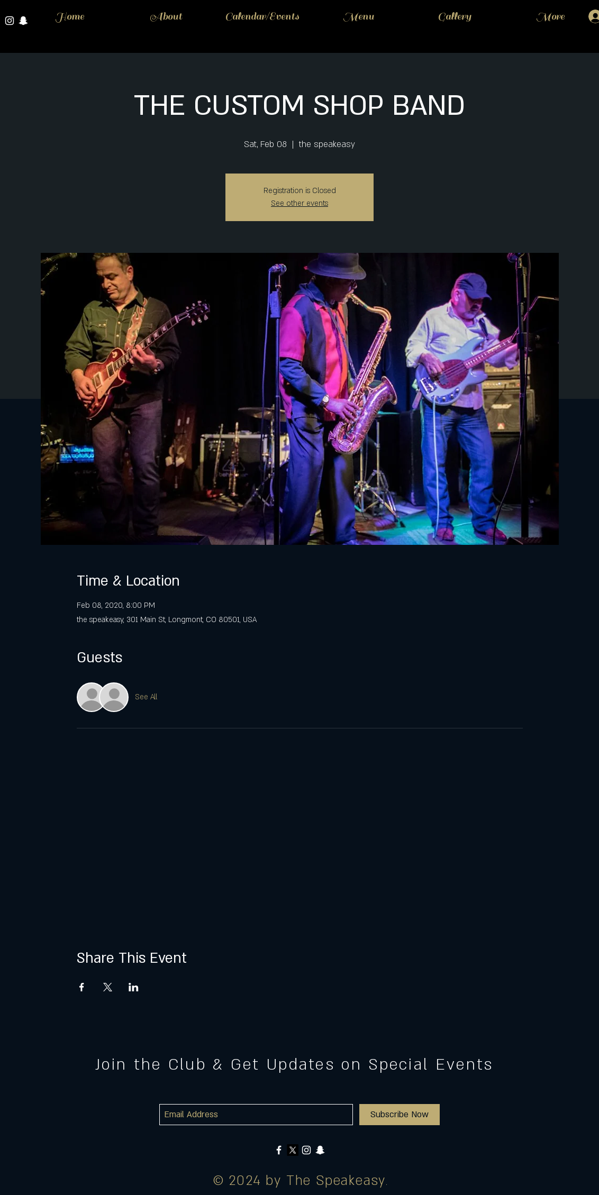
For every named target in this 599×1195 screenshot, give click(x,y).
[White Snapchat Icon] (320, 1150)
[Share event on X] (108, 987)
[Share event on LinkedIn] (134, 987)
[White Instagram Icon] (9, 20)
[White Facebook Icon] (279, 1150)
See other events (299, 203)
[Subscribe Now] (399, 1114)
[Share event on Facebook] (82, 987)
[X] (292, 1150)
